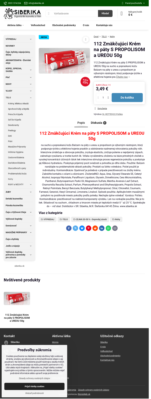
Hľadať (105, 13)
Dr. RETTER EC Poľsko (112, 114)
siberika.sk (19, 266)
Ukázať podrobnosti (34, 393)
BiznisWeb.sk (84, 394)
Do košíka (127, 97)
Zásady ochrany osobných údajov (93, 390)
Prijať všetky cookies (34, 386)
